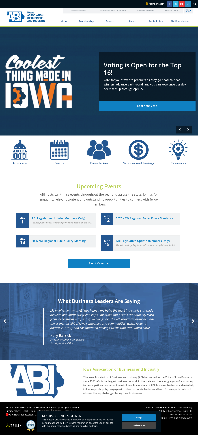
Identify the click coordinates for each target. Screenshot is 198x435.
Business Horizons (145, 10)
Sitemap (57, 410)
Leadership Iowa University (112, 10)
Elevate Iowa (171, 10)
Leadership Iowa (78, 10)
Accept (139, 417)
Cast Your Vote (147, 106)
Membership (86, 21)
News (132, 21)
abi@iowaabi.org (184, 417)
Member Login (155, 3)
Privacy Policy (12, 410)
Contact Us (70, 410)
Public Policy (155, 21)
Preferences (139, 425)
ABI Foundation (180, 21)
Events (110, 21)
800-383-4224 (166, 417)
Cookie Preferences (40, 410)
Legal (25, 410)
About (64, 21)
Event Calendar (99, 263)
